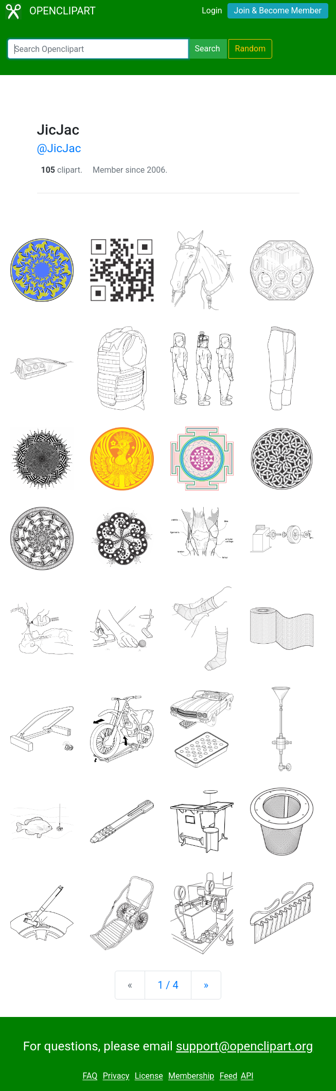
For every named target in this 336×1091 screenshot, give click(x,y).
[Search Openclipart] (98, 49)
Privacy (116, 1076)
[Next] (206, 985)
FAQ (89, 1076)
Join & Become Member (278, 10)
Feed (229, 1076)
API (247, 1076)
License (149, 1076)
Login (212, 10)
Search (207, 48)
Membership (191, 1076)
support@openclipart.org (244, 1046)
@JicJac (59, 148)
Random (250, 48)
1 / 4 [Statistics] (168, 985)
